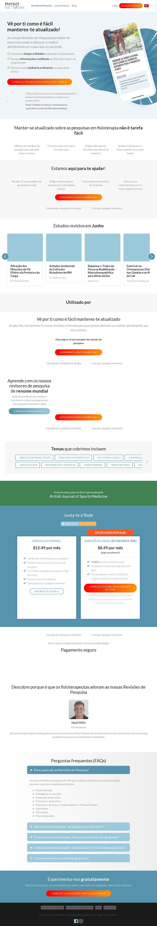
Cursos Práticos (62, 5)
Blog (74, 5)
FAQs (98, 907)
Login (115, 5)
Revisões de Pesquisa (41, 5)
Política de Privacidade (80, 907)
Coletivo (89, 523)
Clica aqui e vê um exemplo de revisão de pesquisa (79, 341)
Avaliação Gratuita (129, 5)
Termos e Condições (52, 907)
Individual (71, 523)
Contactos (109, 907)
